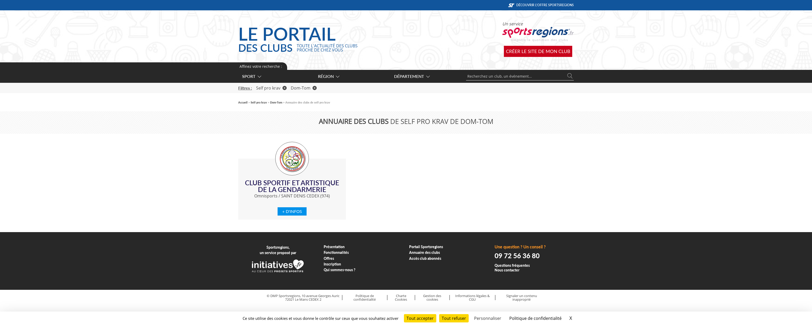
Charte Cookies (401, 297)
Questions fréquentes (512, 265)
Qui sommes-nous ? (340, 270)
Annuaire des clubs (424, 252)
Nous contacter (507, 270)
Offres (329, 258)
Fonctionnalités (336, 252)
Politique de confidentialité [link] (535, 318)
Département (411, 76)
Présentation (334, 247)
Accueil (243, 102)
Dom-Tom (304, 88)
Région (328, 76)
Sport (251, 76)
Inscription (332, 264)
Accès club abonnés (425, 258)
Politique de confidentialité (364, 297)
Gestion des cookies (432, 297)
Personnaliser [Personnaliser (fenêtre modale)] (487, 318)
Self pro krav (271, 88)
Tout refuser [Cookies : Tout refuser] (454, 318)
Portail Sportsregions (426, 247)
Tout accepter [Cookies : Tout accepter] (420, 318)
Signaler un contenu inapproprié (521, 297)
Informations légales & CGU (472, 297)
